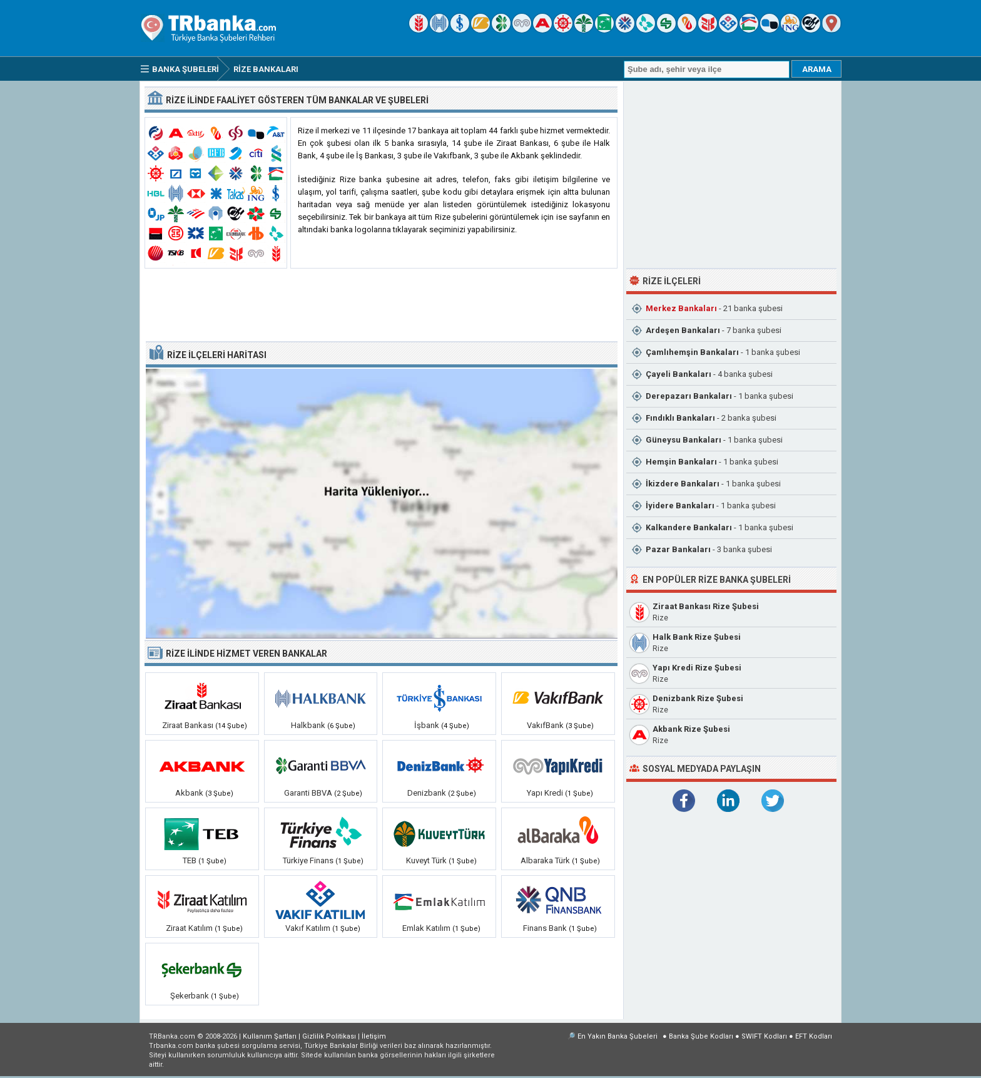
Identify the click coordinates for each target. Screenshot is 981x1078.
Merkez (681, 308)
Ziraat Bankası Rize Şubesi (706, 606)
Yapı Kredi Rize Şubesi (697, 667)
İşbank (426, 725)
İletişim (374, 1036)
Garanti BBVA (308, 793)
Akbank (189, 793)
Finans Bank (545, 928)
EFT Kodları (813, 1036)
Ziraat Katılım (189, 928)
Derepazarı (689, 396)
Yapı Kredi (545, 793)
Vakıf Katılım (307, 928)
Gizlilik (329, 1036)
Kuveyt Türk (426, 860)
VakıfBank (545, 725)
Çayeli (678, 374)
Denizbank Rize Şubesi (698, 698)
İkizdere (682, 483)
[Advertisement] (381, 305)
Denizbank (426, 793)
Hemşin (681, 461)
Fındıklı (680, 418)
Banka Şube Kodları (701, 1036)
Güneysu (683, 439)
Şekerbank (189, 995)
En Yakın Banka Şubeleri (617, 1036)
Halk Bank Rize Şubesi (697, 637)
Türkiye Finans (308, 860)
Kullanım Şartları (270, 1036)
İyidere (680, 505)
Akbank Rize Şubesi (691, 729)
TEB (189, 860)
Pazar (678, 549)
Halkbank (308, 725)
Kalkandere (689, 527)
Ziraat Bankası (187, 725)
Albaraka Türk (545, 860)
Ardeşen (683, 330)
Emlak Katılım (426, 928)
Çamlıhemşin (692, 352)
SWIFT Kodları (764, 1036)
